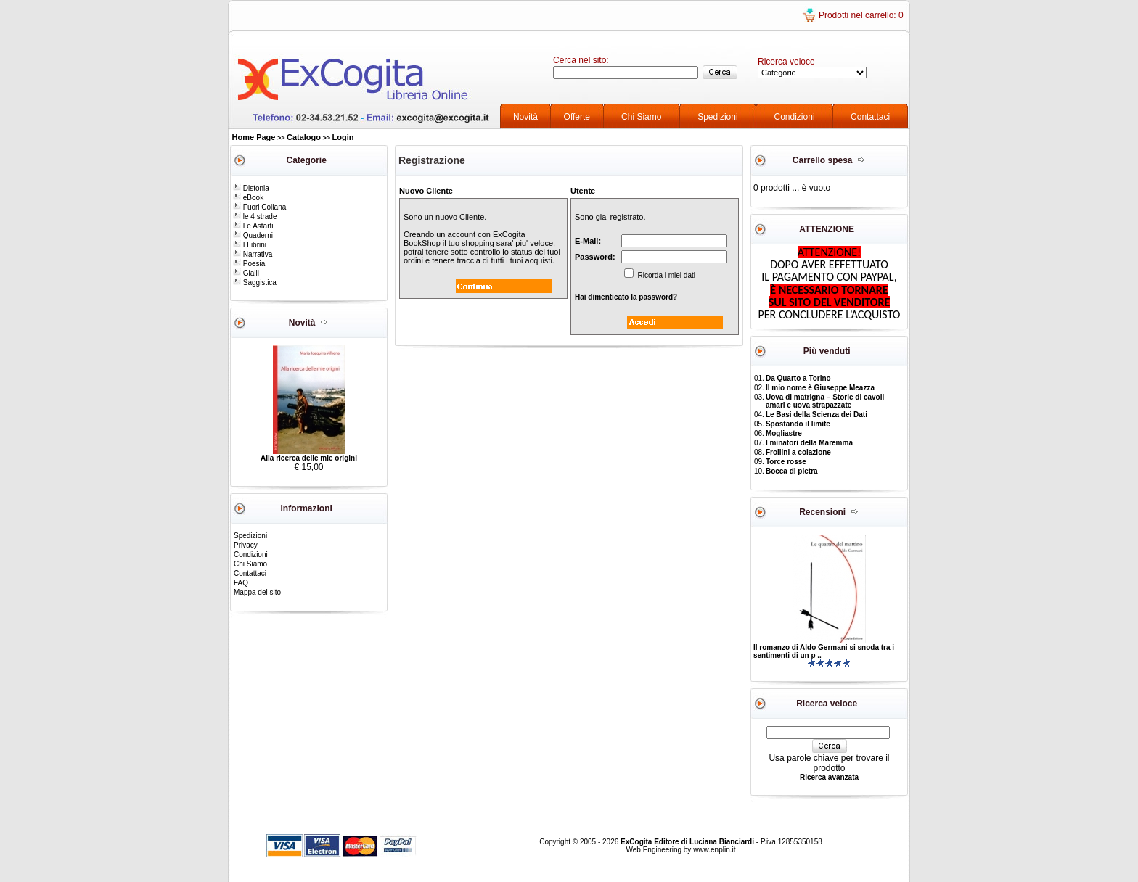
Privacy (246, 545)
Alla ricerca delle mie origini (309, 458)
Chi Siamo (641, 117)
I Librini (249, 245)
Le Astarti (253, 226)
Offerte (577, 117)
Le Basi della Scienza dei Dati (816, 415)
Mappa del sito (257, 592)
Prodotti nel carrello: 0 (861, 15)
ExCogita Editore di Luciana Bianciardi (688, 842)
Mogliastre (784, 433)
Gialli (246, 273)
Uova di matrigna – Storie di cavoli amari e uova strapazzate (825, 401)
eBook (248, 198)
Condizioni (794, 117)
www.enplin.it (714, 850)
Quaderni (253, 235)
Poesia (249, 264)
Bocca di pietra (792, 471)
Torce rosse (786, 462)
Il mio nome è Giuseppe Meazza (820, 388)
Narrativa (252, 254)
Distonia (251, 188)
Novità (525, 117)
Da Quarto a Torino (798, 378)
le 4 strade (255, 216)
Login (343, 137)
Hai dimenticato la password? (626, 297)
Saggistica (255, 283)
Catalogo (304, 137)
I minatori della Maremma (809, 443)
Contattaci (870, 117)
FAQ (241, 583)
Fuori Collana (259, 207)
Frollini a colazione (798, 452)
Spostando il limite (798, 424)
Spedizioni (717, 117)
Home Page (254, 137)
